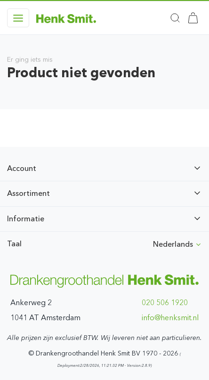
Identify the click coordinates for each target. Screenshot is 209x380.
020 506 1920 (165, 302)
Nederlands (177, 244)
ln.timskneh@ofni (170, 317)
